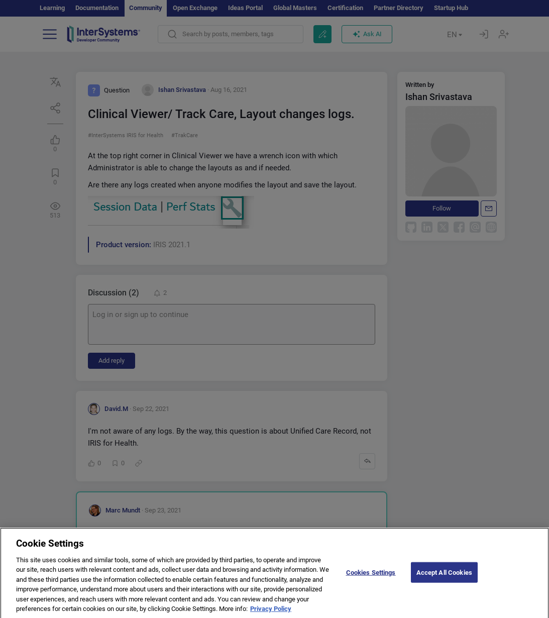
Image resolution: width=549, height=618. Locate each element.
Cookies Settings (371, 580)
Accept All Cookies (444, 580)
